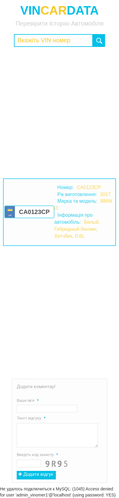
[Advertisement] (59, 112)
